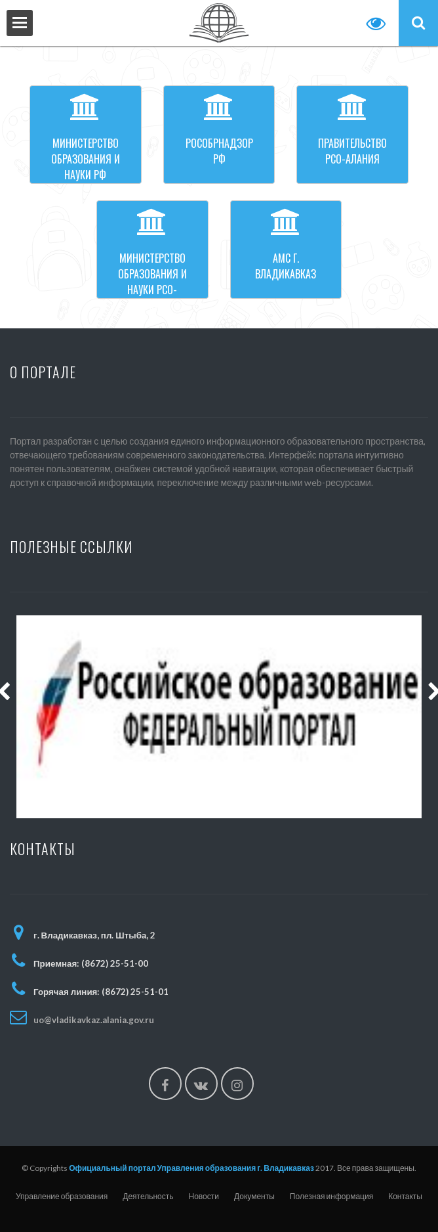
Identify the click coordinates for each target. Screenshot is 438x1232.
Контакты (405, 1196)
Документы (254, 1196)
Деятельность (148, 1196)
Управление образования (62, 1196)
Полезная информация (331, 1196)
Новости (204, 1196)
